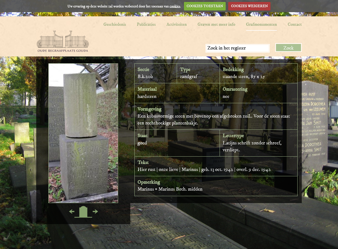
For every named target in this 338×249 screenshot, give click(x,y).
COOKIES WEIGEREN (249, 6)
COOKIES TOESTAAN (205, 6)
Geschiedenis (114, 24)
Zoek (289, 48)
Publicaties (146, 24)
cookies (175, 6)
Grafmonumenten (261, 24)
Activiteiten (177, 24)
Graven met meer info (216, 24)
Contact (295, 24)
